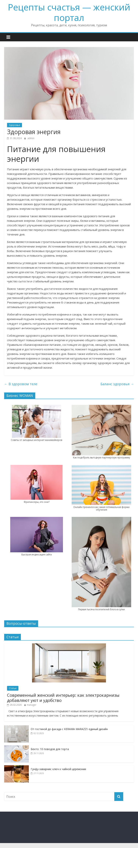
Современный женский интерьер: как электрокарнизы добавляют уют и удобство (63, 697)
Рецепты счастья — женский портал (69, 12)
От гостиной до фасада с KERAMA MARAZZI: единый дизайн (69, 729)
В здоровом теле (20, 384)
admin (30, 138)
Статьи (12, 688)
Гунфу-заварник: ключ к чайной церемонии (58, 769)
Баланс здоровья (117, 384)
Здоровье (14, 125)
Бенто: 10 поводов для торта (50, 749)
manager (31, 704)
